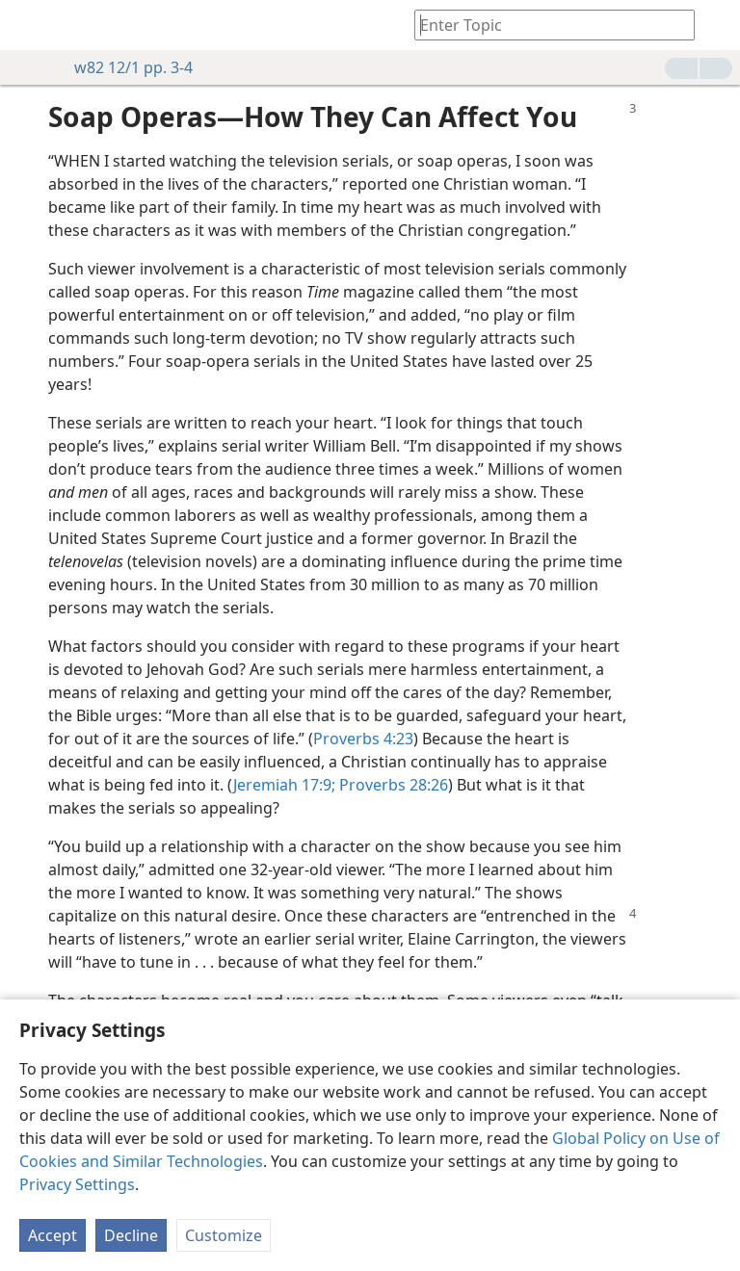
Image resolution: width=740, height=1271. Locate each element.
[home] (29, 25)
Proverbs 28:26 (391, 784)
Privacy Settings (77, 1184)
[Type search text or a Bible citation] (545, 25)
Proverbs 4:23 (363, 738)
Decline (131, 1235)
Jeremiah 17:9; (284, 784)
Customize (223, 1235)
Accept (52, 1235)
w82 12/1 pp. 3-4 (124, 67)
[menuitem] (29, 25)
